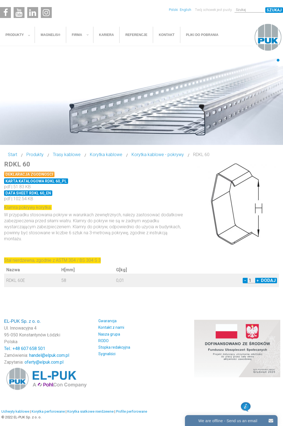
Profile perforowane (131, 411)
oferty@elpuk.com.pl (44, 362)
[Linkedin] (32, 12)
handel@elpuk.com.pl (49, 355)
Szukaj (274, 10)
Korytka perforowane (48, 411)
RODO (103, 341)
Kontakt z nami (111, 327)
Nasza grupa (109, 334)
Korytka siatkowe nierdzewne (90, 411)
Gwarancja (107, 321)
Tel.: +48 (12, 348)
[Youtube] (19, 12)
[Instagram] (46, 12)
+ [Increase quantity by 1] (258, 280)
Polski (174, 10)
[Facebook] (5, 12)
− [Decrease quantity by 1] (245, 280)
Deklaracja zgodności (29, 174)
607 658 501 (33, 348)
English (185, 10)
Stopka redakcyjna (114, 347)
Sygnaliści (106, 354)
